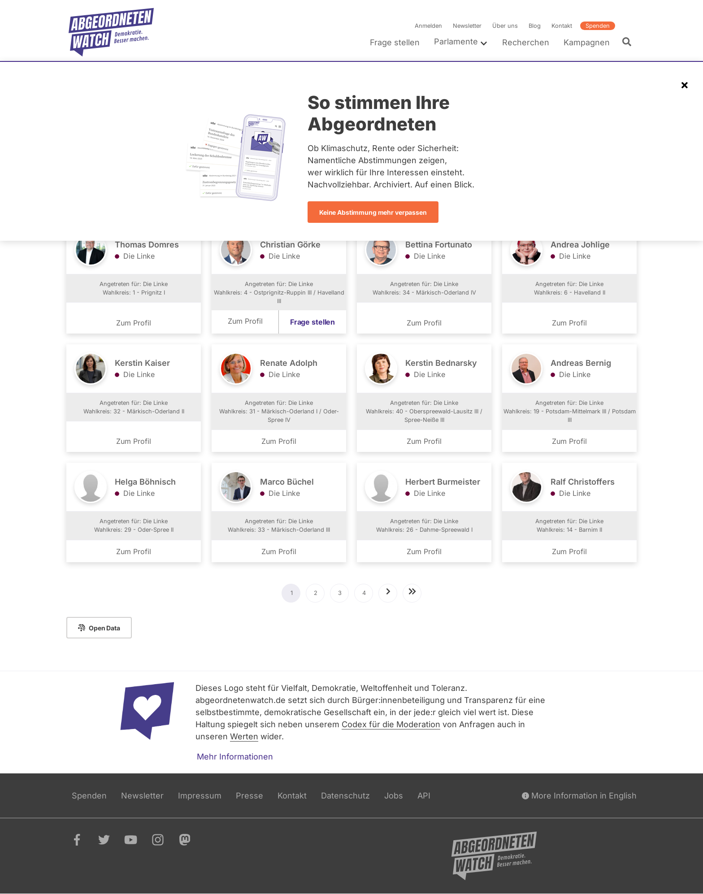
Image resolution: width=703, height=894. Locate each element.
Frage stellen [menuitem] (395, 42)
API (423, 795)
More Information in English (579, 796)
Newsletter (467, 25)
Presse (249, 795)
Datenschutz (345, 795)
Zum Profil (133, 322)
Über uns (505, 25)
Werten (244, 736)
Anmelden (428, 25)
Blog (535, 25)
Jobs (393, 795)
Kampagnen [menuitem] (587, 42)
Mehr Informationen (235, 756)
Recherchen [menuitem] (525, 42)
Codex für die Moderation (391, 724)
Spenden (598, 25)
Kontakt (561, 25)
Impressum (199, 795)
